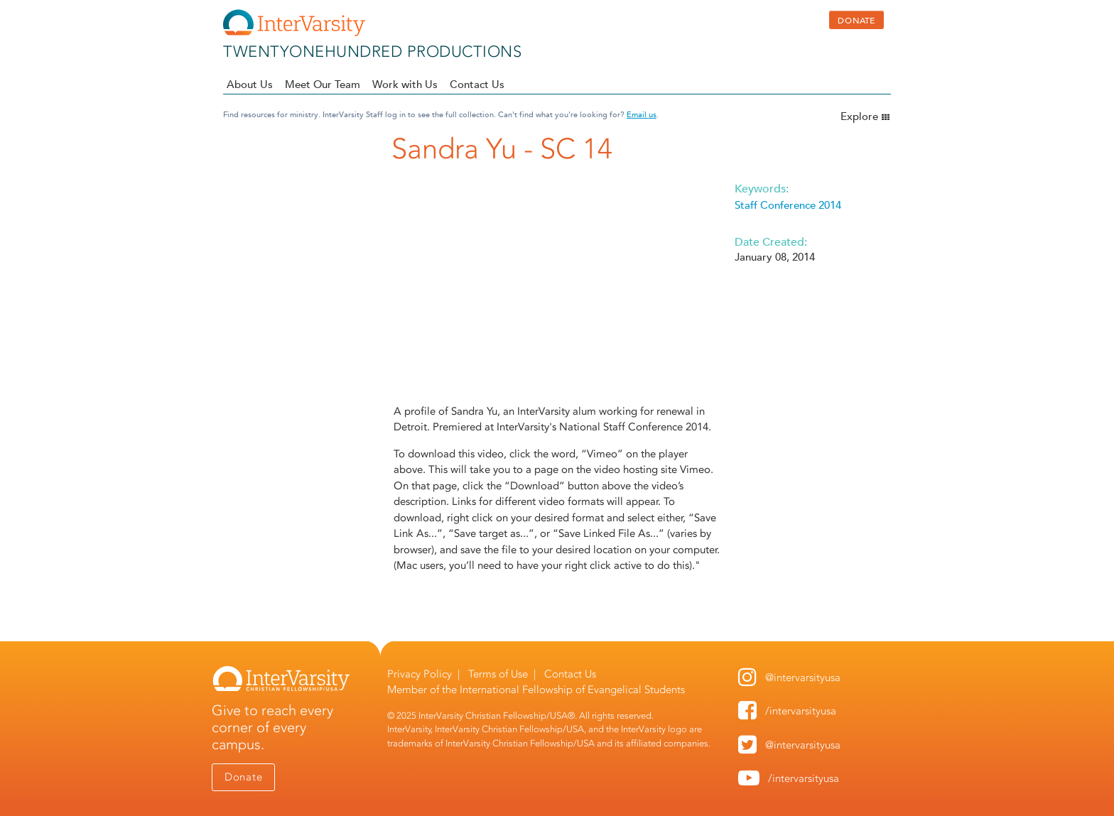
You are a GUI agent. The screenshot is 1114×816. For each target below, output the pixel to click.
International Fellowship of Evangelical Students (572, 689)
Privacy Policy (419, 674)
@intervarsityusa (802, 677)
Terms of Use (498, 674)
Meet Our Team (322, 84)
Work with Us (405, 84)
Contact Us (477, 84)
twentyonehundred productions (372, 51)
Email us (641, 114)
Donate (244, 777)
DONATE (856, 20)
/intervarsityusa (800, 711)
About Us (250, 84)
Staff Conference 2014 (788, 205)
